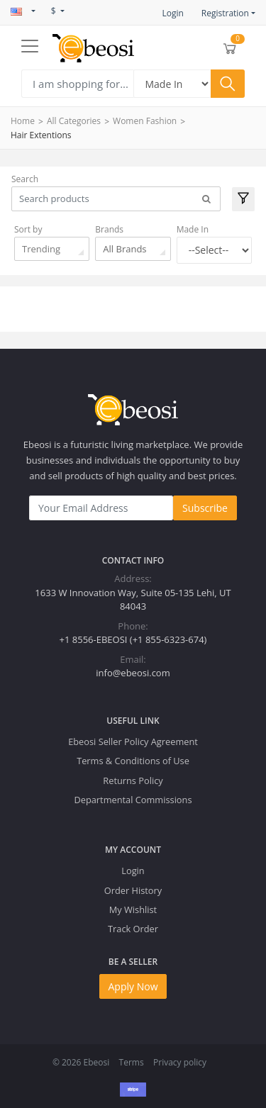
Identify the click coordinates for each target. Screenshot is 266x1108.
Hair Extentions (41, 135)
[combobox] (51, 249)
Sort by (28, 229)
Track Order (133, 928)
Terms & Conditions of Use (133, 760)
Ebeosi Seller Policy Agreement (133, 741)
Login (172, 13)
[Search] (77, 83)
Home (23, 121)
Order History (133, 890)
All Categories (74, 121)
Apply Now (133, 986)
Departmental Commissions (133, 799)
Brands (109, 229)
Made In (193, 229)
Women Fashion (145, 121)
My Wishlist (133, 909)
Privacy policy (179, 1062)
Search (24, 179)
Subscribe (205, 508)
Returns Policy (132, 780)
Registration (225, 13)
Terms (131, 1062)
